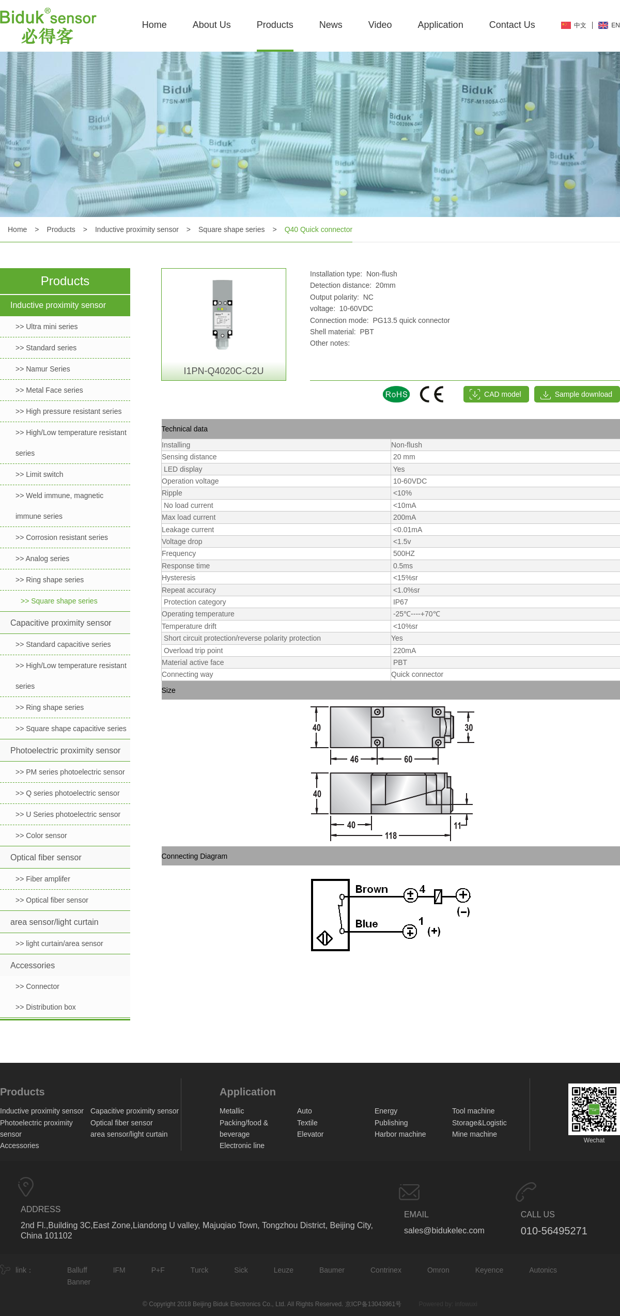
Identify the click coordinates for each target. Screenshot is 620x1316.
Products (275, 25)
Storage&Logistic (479, 1123)
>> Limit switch (40, 474)
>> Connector (37, 986)
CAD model (502, 394)
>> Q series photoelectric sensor (68, 793)
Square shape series (231, 229)
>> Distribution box (46, 1007)
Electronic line (242, 1145)
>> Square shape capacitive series (71, 728)
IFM (119, 1270)
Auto (304, 1111)
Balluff (77, 1270)
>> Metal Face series (49, 390)
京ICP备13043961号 (373, 1304)
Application (440, 25)
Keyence (489, 1270)
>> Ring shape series (50, 580)
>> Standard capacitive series (63, 644)
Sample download (583, 394)
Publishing (391, 1123)
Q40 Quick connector (319, 229)
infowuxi (466, 1304)
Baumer (332, 1270)
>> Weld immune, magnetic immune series (59, 505)
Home (154, 25)
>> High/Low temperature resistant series (71, 442)
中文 (580, 25)
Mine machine (474, 1134)
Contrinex (385, 1270)
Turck (199, 1270)
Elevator (310, 1134)
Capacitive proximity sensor (61, 622)
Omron (438, 1270)
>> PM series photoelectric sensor (70, 772)
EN (615, 25)
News (331, 25)
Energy (386, 1111)
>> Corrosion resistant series (62, 537)
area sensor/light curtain (54, 922)
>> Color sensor (41, 835)
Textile (307, 1123)
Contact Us (512, 25)
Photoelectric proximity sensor (65, 750)
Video (380, 25)
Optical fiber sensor (46, 857)
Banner (78, 1282)
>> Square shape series (59, 601)
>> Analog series (42, 558)
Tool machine (473, 1111)
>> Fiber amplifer (43, 879)
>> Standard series (46, 348)
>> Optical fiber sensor (52, 900)
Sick (240, 1270)
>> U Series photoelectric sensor (68, 814)
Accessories (32, 965)
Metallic (232, 1111)
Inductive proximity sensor (137, 229)
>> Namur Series (43, 369)
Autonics (543, 1270)
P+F (158, 1270)
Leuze (283, 1270)
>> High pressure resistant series (68, 411)
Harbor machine (400, 1134)
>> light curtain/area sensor (59, 943)
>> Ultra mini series (47, 326)
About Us (212, 25)
